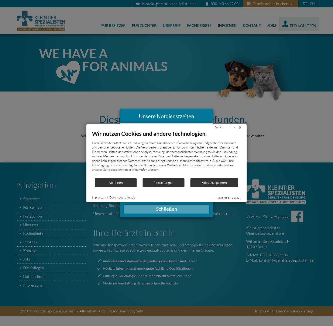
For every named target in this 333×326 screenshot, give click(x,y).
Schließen (166, 209)
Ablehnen (116, 182)
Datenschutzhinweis (122, 197)
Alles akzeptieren (214, 182)
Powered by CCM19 (229, 197)
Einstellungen (164, 182)
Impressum (99, 197)
